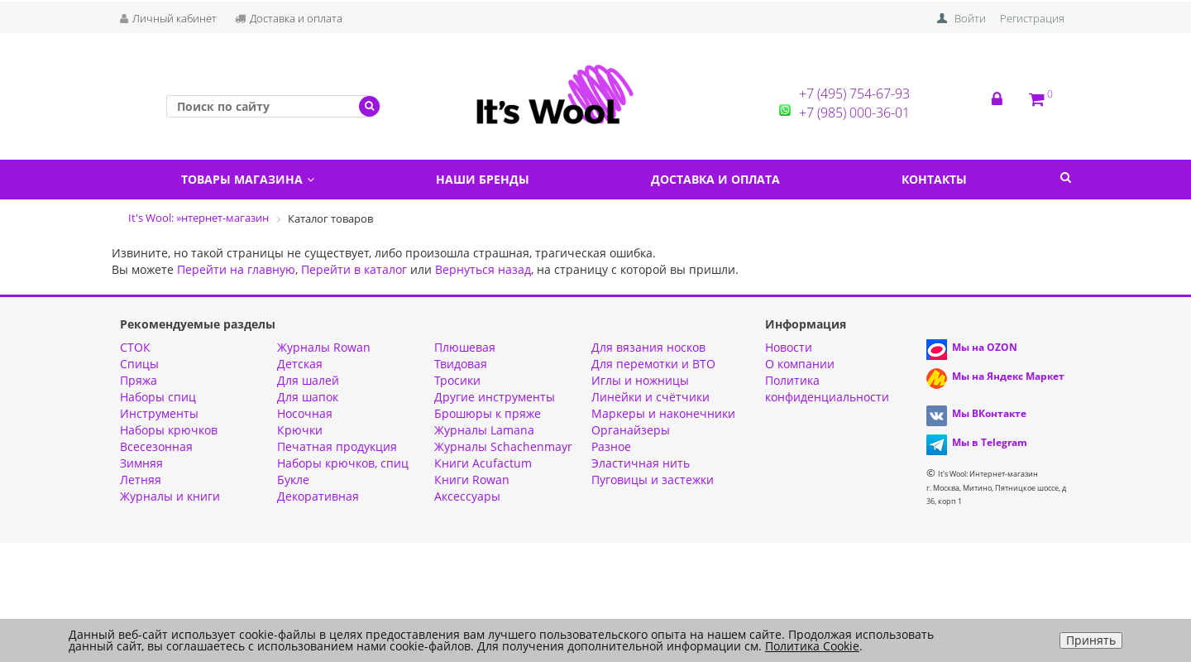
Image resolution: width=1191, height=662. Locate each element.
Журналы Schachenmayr (503, 446)
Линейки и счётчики (650, 397)
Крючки (300, 430)
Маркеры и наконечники (663, 413)
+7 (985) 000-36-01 (854, 112)
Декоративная (318, 496)
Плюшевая (464, 347)
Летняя (140, 479)
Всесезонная (156, 446)
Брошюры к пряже (487, 413)
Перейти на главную (236, 269)
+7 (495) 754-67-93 (854, 93)
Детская (300, 364)
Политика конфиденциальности (827, 388)
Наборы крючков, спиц (343, 463)
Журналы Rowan (324, 347)
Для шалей (308, 380)
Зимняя (141, 463)
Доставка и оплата (288, 18)
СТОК (135, 347)
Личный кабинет (168, 18)
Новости (788, 347)
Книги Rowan (471, 479)
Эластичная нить (640, 463)
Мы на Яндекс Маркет (1008, 376)
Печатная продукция (337, 446)
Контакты (934, 179)
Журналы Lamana (484, 430)
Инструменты (159, 413)
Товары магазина (247, 179)
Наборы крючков (169, 430)
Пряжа (138, 380)
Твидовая (460, 364)
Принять (1091, 640)
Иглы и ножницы (640, 380)
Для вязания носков (648, 347)
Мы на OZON (984, 347)
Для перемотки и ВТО (653, 364)
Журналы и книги (170, 496)
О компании (800, 364)
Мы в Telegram (989, 442)
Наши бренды (482, 179)
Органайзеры (630, 430)
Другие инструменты (494, 397)
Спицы (139, 364)
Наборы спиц (158, 397)
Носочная (304, 413)
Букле (293, 479)
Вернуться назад (483, 269)
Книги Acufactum (483, 463)
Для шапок (307, 397)
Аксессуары (467, 496)
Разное (611, 446)
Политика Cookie (812, 646)
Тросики (457, 380)
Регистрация (1032, 18)
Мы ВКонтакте (989, 413)
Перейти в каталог (354, 269)
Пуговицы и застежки (652, 479)
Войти (970, 18)
